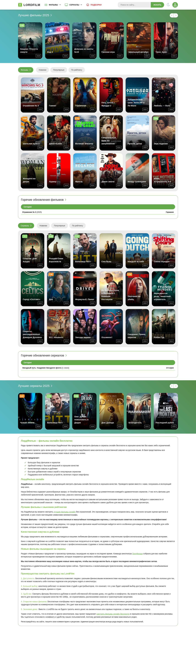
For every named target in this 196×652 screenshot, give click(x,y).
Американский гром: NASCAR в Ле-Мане (136, 102)
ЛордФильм (137, 554)
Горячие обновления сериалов (42, 355)
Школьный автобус (138, 52)
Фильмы (53, 5)
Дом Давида (107, 422)
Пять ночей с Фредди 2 (108, 104)
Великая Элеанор (84, 143)
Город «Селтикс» (31, 299)
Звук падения (161, 143)
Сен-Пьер (106, 261)
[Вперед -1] (176, 15)
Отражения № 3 (31, 105)
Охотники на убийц (134, 297)
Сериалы (74, 5)
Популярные (58, 70)
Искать (157, 5)
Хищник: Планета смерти (29, 50)
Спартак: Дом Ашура (30, 260)
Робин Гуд (159, 337)
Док (51, 299)
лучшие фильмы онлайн (65, 512)
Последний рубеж (165, 422)
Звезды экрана (83, 337)
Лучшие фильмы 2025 (33, 15)
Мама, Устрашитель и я (162, 180)
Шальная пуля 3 (31, 143)
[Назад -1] (172, 15)
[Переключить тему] (168, 5)
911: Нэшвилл (56, 337)
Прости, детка (135, 143)
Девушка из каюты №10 (83, 50)
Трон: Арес (161, 52)
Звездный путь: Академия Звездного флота (41, 368)
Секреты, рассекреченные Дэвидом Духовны (32, 334)
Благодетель (135, 422)
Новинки (42, 70)
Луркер (52, 181)
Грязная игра (108, 52)
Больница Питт (83, 261)
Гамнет (52, 105)
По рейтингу (76, 70)
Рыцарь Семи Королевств (56, 260)
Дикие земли (108, 181)
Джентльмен (55, 143)
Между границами (137, 181)
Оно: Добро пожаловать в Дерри (81, 419)
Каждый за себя (136, 261)
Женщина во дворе (29, 180)
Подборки (96, 5)
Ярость (79, 181)
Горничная (80, 105)
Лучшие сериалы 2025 (34, 385)
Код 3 (50, 52)
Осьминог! (107, 337)
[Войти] (175, 5)
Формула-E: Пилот (84, 299)
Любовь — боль (162, 105)
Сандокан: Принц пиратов (136, 335)
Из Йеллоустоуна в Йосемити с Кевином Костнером (110, 294)
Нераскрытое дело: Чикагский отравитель (162, 296)
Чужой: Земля (27, 422)
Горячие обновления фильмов (42, 199)
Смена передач (161, 261)
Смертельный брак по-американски (109, 140)
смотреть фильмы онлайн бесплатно (112, 614)
